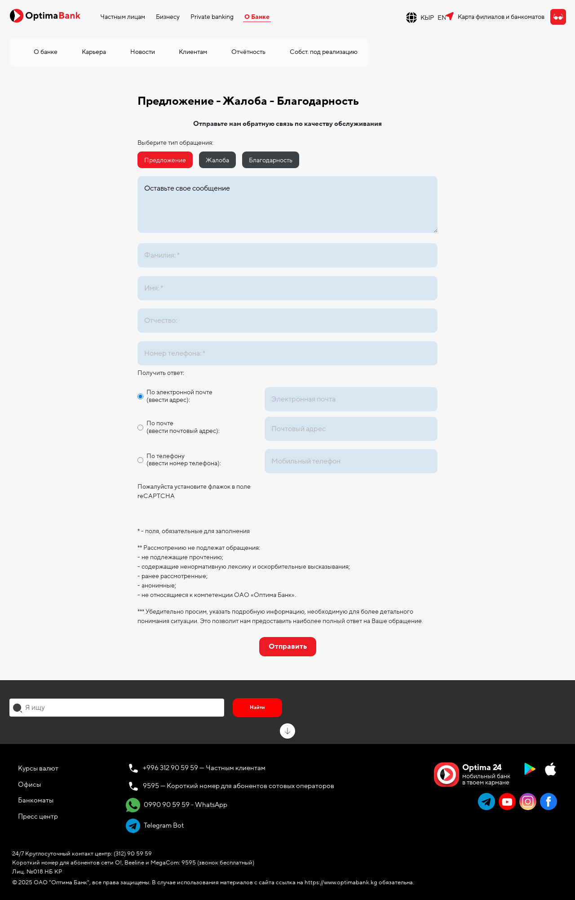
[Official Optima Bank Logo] (45, 15)
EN (442, 17)
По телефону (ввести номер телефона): (183, 460)
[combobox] (117, 707)
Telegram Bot (155, 826)
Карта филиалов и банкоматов (501, 17)
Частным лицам (122, 17)
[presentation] (333, 499)
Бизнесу (168, 17)
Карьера (94, 52)
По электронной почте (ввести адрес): (179, 396)
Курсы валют (38, 768)
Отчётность (248, 52)
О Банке (257, 17)
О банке (46, 52)
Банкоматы (35, 800)
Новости (142, 52)
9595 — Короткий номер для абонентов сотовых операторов (238, 785)
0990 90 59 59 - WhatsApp (176, 805)
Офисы (29, 784)
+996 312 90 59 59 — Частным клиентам (204, 767)
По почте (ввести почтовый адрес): (183, 427)
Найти (257, 707)
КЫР (427, 17)
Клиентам (193, 52)
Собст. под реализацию (324, 52)
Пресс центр (38, 816)
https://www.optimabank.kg (341, 882)
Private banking (212, 17)
